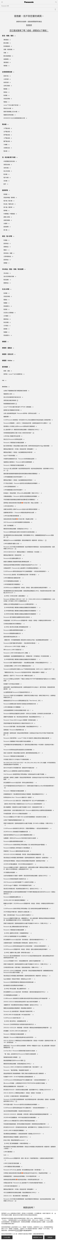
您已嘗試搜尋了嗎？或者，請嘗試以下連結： (29, 30)
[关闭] (55, 1213)
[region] (29, 1226)
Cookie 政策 (18, 1230)
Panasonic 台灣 (5, 6)
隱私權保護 (26, 1230)
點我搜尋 (29, 25)
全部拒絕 (50, 1237)
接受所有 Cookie (37, 1237)
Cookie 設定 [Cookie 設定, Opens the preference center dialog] (7, 1237)
